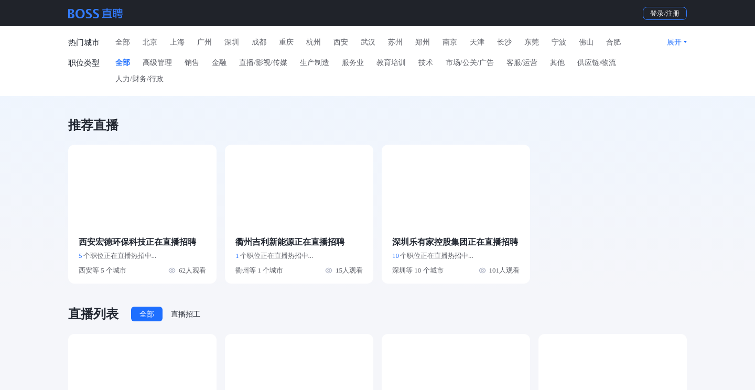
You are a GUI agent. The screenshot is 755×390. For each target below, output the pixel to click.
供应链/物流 (596, 63)
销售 (192, 63)
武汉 (368, 42)
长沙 (504, 42)
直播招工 (185, 314)
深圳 (231, 42)
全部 (122, 42)
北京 (150, 42)
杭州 (313, 42)
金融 (219, 63)
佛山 (586, 42)
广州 (204, 42)
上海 (177, 42)
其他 (557, 63)
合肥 (613, 42)
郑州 (422, 42)
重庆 (286, 42)
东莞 (531, 42)
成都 (259, 42)
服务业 (353, 63)
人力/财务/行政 (139, 79)
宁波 (559, 42)
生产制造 (314, 63)
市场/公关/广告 (470, 63)
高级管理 (157, 63)
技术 (425, 63)
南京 (450, 42)
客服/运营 (522, 63)
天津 (477, 42)
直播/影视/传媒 (263, 63)
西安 (340, 42)
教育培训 (391, 63)
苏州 (395, 42)
